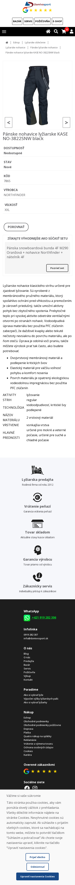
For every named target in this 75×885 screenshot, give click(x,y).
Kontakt (28, 679)
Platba (27, 732)
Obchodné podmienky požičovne (42, 725)
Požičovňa (42, 21)
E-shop (57, 21)
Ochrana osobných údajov (38, 747)
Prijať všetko (37, 857)
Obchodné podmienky (36, 721)
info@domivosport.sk (36, 638)
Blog (26, 653)
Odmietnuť (38, 866)
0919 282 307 (31, 634)
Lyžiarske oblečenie (35, 42)
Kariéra (28, 754)
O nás (27, 657)
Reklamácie (30, 740)
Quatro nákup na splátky (37, 736)
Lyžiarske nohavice (15, 47)
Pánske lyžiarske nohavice (44, 47)
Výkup (27, 676)
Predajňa (29, 661)
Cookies (28, 751)
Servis (28, 21)
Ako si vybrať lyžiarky (35, 702)
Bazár (17, 21)
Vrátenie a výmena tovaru (38, 743)
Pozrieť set (57, 268)
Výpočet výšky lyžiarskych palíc (41, 698)
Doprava (28, 728)
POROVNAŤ (16, 227)
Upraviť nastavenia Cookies (37, 876)
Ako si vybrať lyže (33, 695)
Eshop (16, 42)
